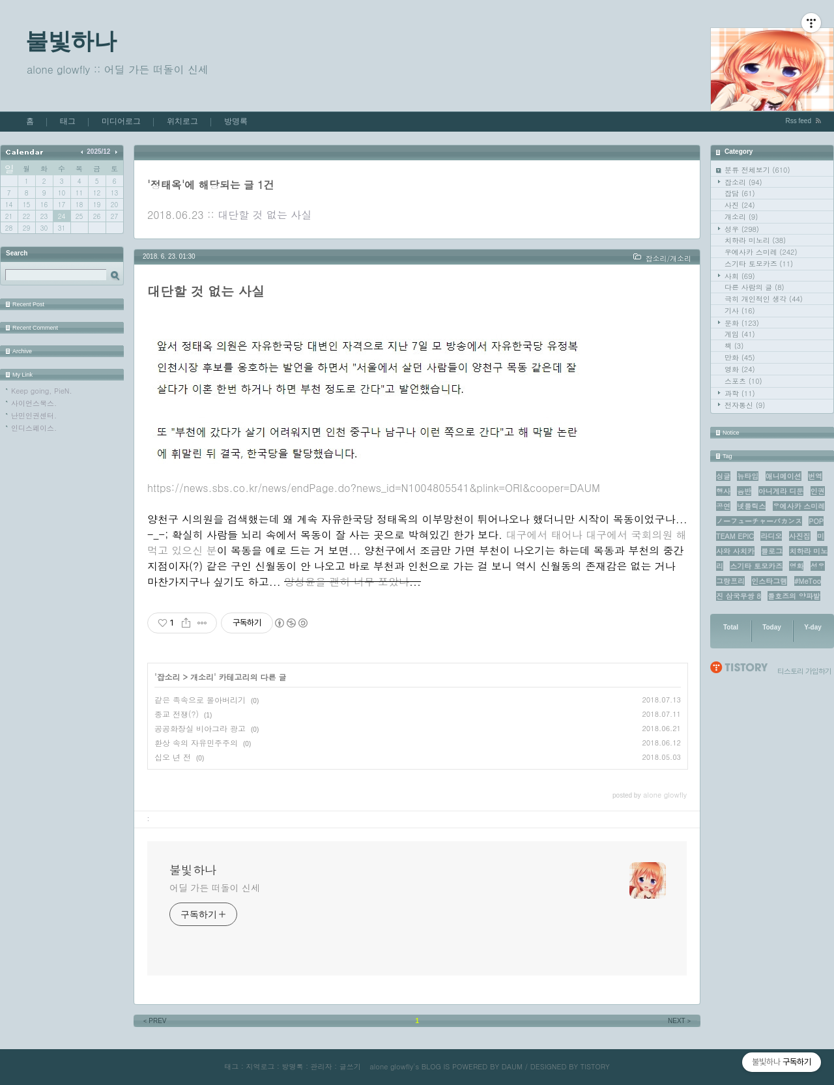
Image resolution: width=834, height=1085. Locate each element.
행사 (723, 491)
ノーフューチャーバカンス (759, 521)
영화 (740, 369)
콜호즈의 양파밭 (794, 596)
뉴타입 (747, 476)
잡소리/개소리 (668, 258)
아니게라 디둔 (781, 491)
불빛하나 (71, 40)
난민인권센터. (34, 415)
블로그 (772, 551)
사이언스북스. (34, 403)
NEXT (680, 1020)
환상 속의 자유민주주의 (196, 742)
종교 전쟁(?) (176, 713)
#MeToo (808, 581)
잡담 (740, 193)
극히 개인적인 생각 (764, 299)
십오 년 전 (172, 756)
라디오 (771, 536)
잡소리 (743, 182)
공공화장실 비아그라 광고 (200, 728)
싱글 (723, 476)
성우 (742, 229)
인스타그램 (769, 581)
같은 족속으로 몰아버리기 (200, 699)
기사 (740, 310)
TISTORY (595, 1066)
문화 (742, 323)
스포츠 (743, 381)
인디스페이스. (34, 428)
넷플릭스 (751, 506)
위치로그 (182, 121)
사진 (740, 205)
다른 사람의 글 (754, 287)
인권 (818, 491)
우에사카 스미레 (761, 252)
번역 (815, 476)
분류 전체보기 (757, 170)
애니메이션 (783, 476)
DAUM (512, 1066)
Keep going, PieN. (41, 391)
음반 (744, 491)
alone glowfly (391, 1066)
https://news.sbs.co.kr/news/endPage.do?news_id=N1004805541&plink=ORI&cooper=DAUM (373, 487)
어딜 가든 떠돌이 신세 (214, 887)
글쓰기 (350, 1066)
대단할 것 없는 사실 (264, 214)
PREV (154, 1020)
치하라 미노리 (755, 240)
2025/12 (98, 151)
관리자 (321, 1066)
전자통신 (745, 405)
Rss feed (798, 120)
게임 (740, 334)
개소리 (741, 217)
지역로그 (260, 1066)
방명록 (236, 121)
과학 (740, 393)
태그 (68, 121)
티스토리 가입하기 (804, 671)
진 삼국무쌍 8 (738, 596)
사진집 (800, 536)
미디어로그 (121, 121)
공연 (723, 506)
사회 (740, 276)
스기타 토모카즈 (759, 263)
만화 (740, 357)
